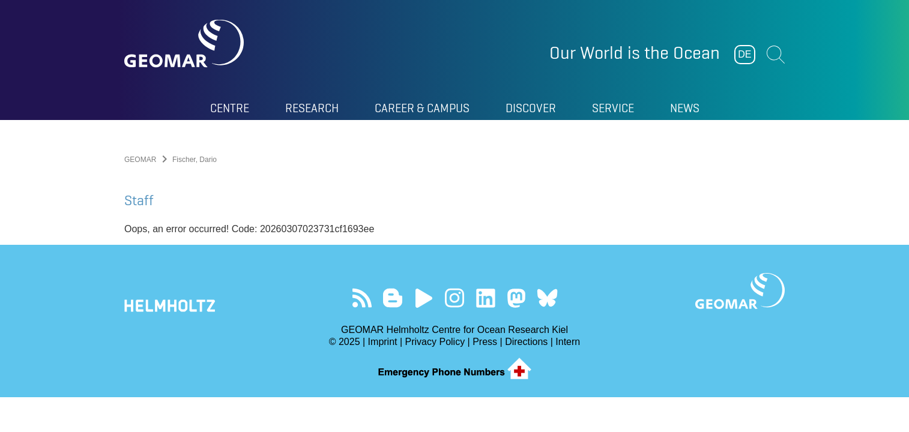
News (684, 108)
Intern (567, 342)
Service (613, 108)
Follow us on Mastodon (516, 297)
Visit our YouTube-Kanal (423, 297)
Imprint (382, 342)
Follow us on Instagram (454, 297)
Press (485, 342)
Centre (229, 108)
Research (312, 108)
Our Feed (361, 297)
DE (744, 54)
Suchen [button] (776, 55)
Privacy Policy (435, 342)
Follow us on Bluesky (547, 297)
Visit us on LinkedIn (485, 297)
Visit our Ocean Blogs (392, 297)
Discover (531, 108)
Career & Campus (422, 108)
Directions (526, 342)
